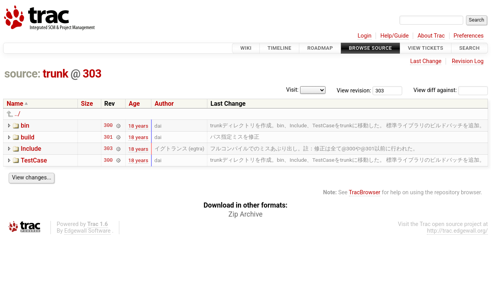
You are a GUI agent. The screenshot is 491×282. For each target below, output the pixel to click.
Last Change (425, 61)
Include (31, 148)
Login (365, 36)
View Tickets (425, 48)
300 (108, 125)
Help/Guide (394, 36)
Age (134, 103)
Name (15, 103)
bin (25, 125)
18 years (138, 126)
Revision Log (468, 61)
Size (87, 103)
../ (17, 114)
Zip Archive (245, 214)
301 (108, 137)
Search (469, 48)
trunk (55, 73)
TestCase (34, 160)
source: (22, 73)
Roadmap (320, 48)
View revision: (354, 90)
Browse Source (370, 48)
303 (92, 73)
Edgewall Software (87, 231)
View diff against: (451, 90)
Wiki (246, 48)
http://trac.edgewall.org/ (457, 231)
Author (164, 103)
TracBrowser (365, 192)
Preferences (468, 36)
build (27, 137)
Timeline (279, 48)
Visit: (292, 90)
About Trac (431, 36)
